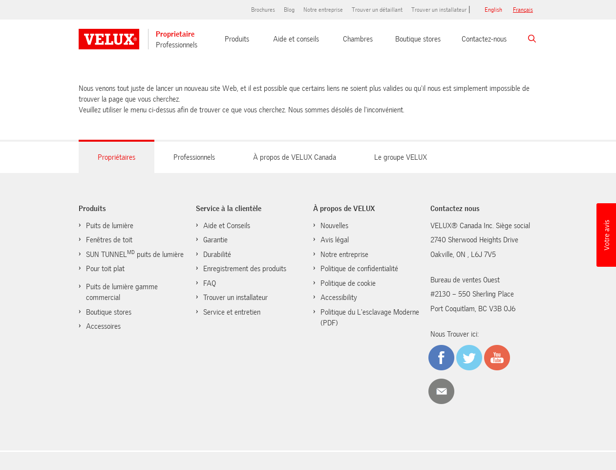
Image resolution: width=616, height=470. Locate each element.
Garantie (215, 239)
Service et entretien (231, 312)
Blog (289, 9)
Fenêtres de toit (109, 239)
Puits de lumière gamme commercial (122, 292)
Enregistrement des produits (244, 268)
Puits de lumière (109, 225)
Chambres (358, 39)
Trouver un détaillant (377, 9)
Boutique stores (418, 39)
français (523, 9)
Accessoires (103, 326)
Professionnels (176, 45)
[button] (606, 235)
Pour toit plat (105, 268)
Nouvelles (334, 225)
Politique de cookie (348, 283)
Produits (237, 39)
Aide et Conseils (226, 225)
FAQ (209, 283)
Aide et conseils (296, 39)
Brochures (263, 9)
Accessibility (338, 297)
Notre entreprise (323, 9)
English (493, 9)
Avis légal (334, 239)
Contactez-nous (484, 39)
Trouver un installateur (439, 9)
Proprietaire (175, 34)
